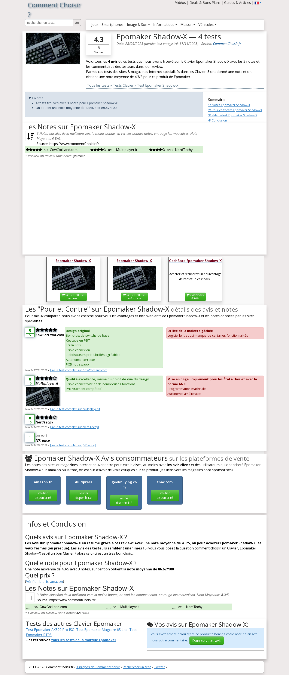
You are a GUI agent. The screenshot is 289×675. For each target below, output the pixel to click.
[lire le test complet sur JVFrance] (73, 445)
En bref (37, 98)
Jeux (94, 24)
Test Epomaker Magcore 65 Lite (102, 629)
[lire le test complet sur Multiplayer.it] (75, 409)
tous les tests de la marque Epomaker (83, 640)
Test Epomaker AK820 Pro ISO (50, 629)
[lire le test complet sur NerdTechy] (74, 427)
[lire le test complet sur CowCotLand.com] (79, 370)
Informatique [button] (163, 24)
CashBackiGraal (195, 296)
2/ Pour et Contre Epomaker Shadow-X (235, 110)
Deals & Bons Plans (204, 2)
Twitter (159, 667)
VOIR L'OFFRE (73, 296)
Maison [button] (186, 24)
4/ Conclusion (217, 120)
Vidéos (180, 2)
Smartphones (113, 24)
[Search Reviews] (49, 22)
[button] (258, 2)
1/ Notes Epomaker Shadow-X (229, 105)
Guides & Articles (237, 2)
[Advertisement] (236, 187)
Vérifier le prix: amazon (44, 581)
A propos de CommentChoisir (98, 667)
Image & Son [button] (137, 24)
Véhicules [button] (206, 24)
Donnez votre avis (206, 640)
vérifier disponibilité (43, 495)
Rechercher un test (137, 667)
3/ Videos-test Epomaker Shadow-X (232, 115)
